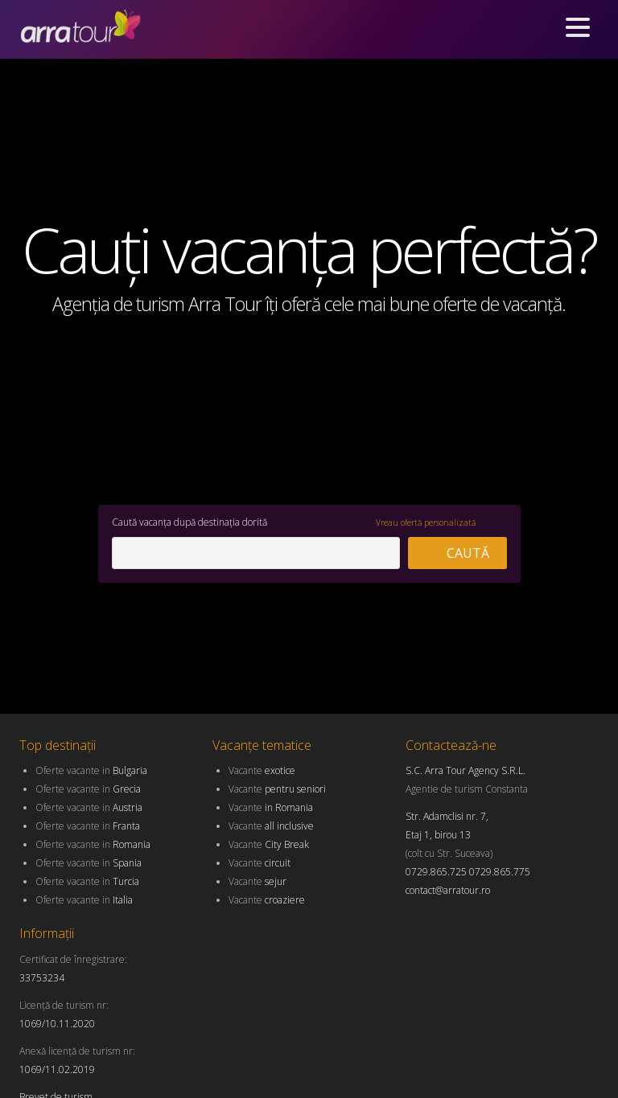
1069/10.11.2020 (57, 1023)
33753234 (41, 978)
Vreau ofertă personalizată (426, 522)
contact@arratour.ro (448, 890)
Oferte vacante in (91, 770)
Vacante (262, 770)
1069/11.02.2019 (57, 1069)
